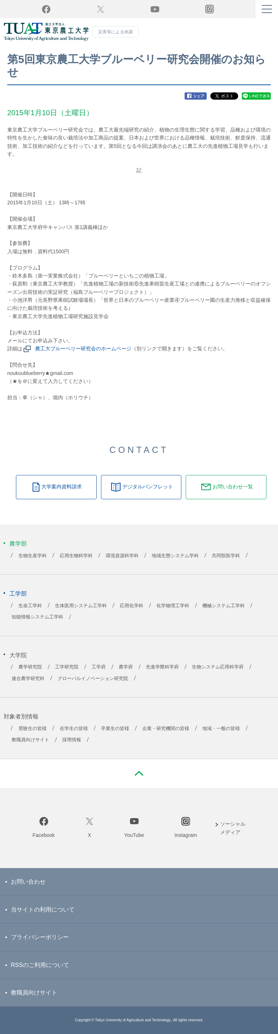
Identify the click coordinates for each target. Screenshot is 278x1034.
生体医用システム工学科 (81, 605)
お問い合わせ (28, 882)
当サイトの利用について (43, 909)
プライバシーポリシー (40, 937)
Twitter (100, 9)
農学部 (18, 544)
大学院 (18, 655)
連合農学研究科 (28, 678)
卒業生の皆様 (115, 728)
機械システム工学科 (223, 605)
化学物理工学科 (172, 605)
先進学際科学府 (162, 667)
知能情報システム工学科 (37, 617)
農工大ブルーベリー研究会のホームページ (83, 348)
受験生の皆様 (32, 728)
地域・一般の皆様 (221, 728)
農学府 (126, 667)
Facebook (44, 835)
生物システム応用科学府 (218, 667)
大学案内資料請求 (61, 486)
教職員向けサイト (30, 739)
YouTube (155, 9)
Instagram (185, 835)
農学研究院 (30, 667)
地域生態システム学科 (175, 555)
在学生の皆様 (74, 728)
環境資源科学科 (122, 555)
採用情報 (71, 739)
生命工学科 (30, 605)
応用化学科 (131, 605)
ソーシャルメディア (232, 828)
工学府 (99, 667)
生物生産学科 (32, 555)
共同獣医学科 (226, 555)
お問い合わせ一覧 (232, 486)
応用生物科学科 (76, 555)
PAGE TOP (139, 773)
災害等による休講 (115, 31)
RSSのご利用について (40, 965)
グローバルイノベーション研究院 (93, 678)
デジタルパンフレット (147, 486)
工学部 (18, 594)
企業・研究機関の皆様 (165, 728)
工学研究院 (67, 667)
